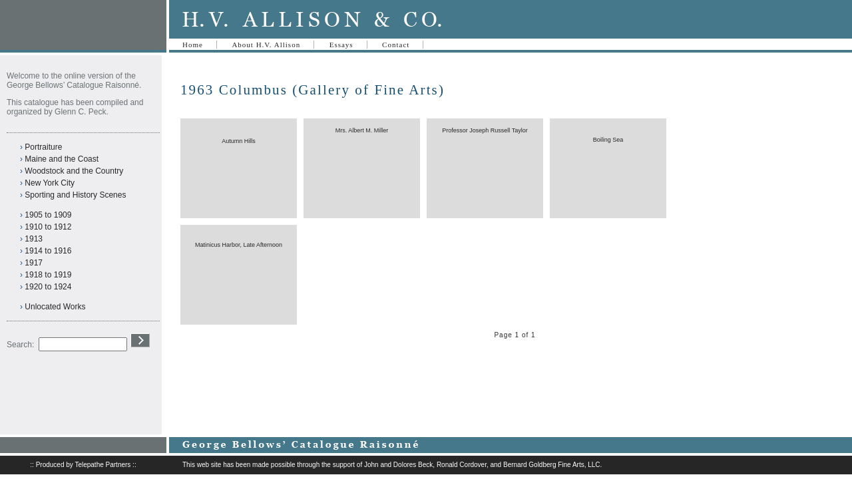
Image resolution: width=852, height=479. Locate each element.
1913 (34, 238)
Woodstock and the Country (74, 171)
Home (192, 45)
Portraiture (43, 147)
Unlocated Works (55, 306)
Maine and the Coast (62, 159)
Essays (341, 45)
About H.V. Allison (266, 45)
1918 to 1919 (48, 274)
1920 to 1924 (48, 286)
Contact (395, 45)
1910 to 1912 (48, 227)
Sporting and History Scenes (75, 195)
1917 (34, 262)
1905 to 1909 (48, 215)
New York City (50, 183)
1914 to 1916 (48, 250)
